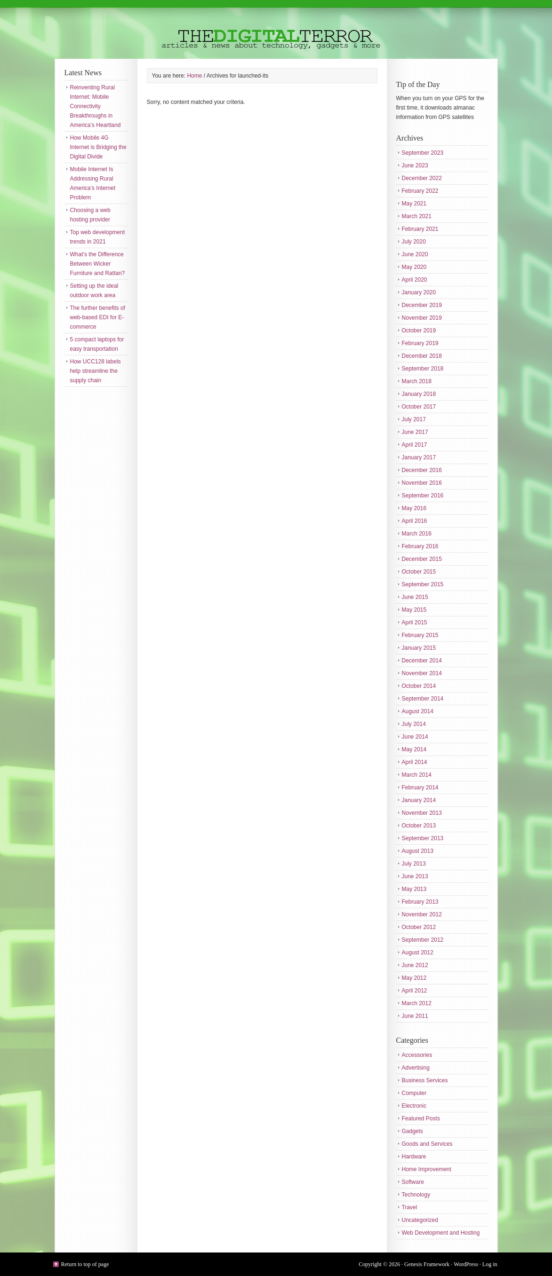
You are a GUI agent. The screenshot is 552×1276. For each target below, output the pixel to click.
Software (413, 1182)
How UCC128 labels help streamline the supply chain (95, 371)
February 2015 (420, 635)
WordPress (466, 1264)
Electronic (414, 1106)
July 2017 (414, 419)
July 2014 (414, 724)
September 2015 (423, 584)
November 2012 (422, 914)
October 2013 (419, 825)
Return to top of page (85, 1264)
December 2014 (422, 660)
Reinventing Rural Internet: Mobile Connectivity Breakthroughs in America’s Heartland (95, 106)
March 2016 (417, 533)
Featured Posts (421, 1118)
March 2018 (417, 381)
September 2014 (423, 698)
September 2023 (423, 153)
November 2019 (422, 318)
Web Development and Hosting (441, 1232)
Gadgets (412, 1131)
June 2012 (415, 965)
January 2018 (419, 394)
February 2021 (420, 229)
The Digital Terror (276, 29)
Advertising (416, 1067)
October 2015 (419, 571)
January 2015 (419, 648)
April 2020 (414, 279)
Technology (416, 1194)
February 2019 (420, 343)
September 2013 (423, 838)
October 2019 (419, 330)
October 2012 (419, 927)
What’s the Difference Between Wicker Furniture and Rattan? (97, 263)
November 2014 (422, 673)
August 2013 (417, 851)
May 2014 (414, 749)
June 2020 (415, 254)
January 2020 (419, 292)
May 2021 (414, 203)
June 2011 (415, 1016)
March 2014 (417, 775)
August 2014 (417, 711)
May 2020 (414, 267)
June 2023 (415, 165)
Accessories (417, 1055)
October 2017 (419, 406)
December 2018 (422, 356)
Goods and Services (427, 1144)
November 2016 (422, 483)
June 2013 (415, 876)
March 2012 (417, 1003)
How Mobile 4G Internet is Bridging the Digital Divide (98, 147)
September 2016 (423, 495)
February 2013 (420, 901)
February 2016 (420, 546)
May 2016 (414, 508)
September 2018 (423, 368)
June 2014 (415, 736)
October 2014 (419, 686)
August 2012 (417, 952)
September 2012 (423, 940)
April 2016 (414, 521)
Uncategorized (420, 1220)
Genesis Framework (426, 1264)
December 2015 (422, 559)
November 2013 (422, 813)
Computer (414, 1093)
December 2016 (422, 470)
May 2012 (414, 978)
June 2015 (415, 597)
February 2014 (420, 787)
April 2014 (414, 762)
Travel (409, 1207)
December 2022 (422, 178)
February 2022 (420, 191)
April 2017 (414, 444)
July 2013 (414, 863)
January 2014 (419, 800)
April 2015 (414, 622)
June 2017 (415, 432)
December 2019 (422, 305)
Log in (489, 1264)
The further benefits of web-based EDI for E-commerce (97, 317)
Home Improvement (426, 1169)
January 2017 (419, 457)
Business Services (425, 1080)
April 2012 (414, 990)
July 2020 (414, 241)
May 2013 (414, 889)
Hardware (414, 1156)
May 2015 (414, 609)
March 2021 (417, 216)
